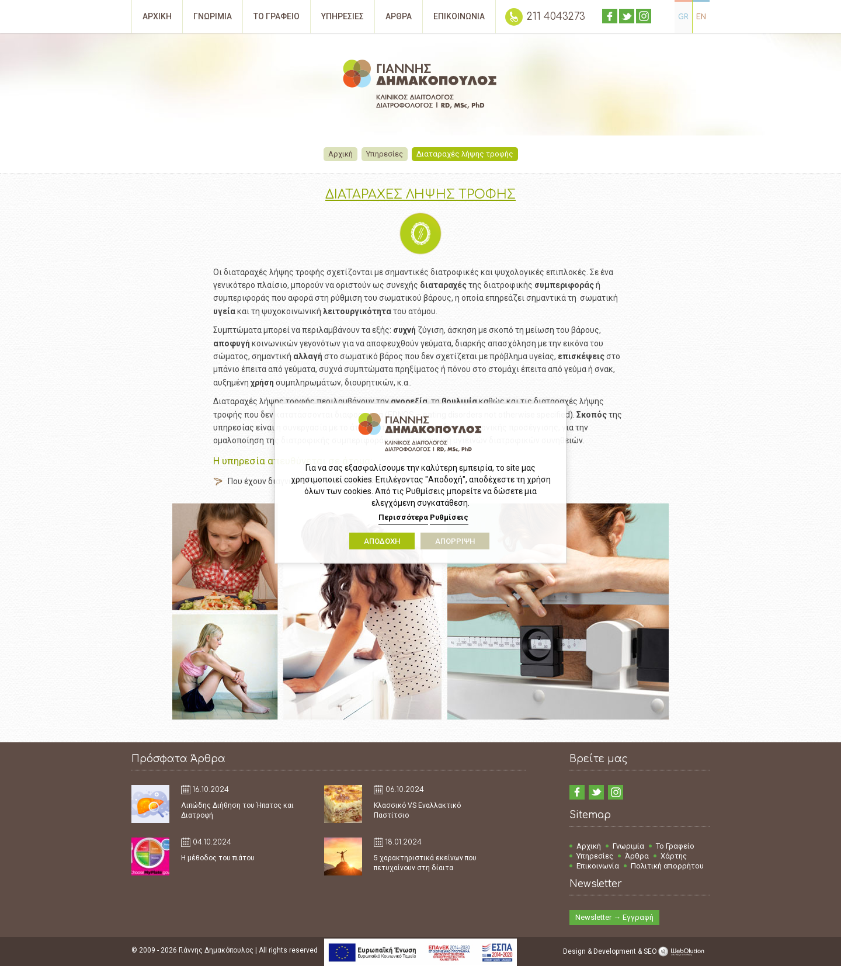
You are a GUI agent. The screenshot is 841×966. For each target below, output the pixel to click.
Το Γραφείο (675, 846)
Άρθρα (637, 856)
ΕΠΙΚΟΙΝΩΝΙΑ (459, 16)
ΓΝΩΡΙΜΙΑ (212, 16)
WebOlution (683, 951)
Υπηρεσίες (385, 154)
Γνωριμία (628, 846)
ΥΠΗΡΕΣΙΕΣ (342, 16)
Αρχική (341, 154)
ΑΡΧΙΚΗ (157, 16)
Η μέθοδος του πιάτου (218, 858)
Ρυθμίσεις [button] (449, 517)
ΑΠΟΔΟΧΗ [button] (382, 540)
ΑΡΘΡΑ (398, 16)
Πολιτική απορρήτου (667, 865)
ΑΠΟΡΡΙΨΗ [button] (455, 540)
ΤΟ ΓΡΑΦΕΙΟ (276, 16)
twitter (626, 16)
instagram (643, 16)
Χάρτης (674, 856)
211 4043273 (556, 16)
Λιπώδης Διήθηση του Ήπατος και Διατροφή (237, 810)
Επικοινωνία (597, 865)
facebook (609, 16)
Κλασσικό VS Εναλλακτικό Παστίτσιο (417, 810)
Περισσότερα (403, 517)
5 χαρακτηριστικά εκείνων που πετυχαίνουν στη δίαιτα (425, 863)
